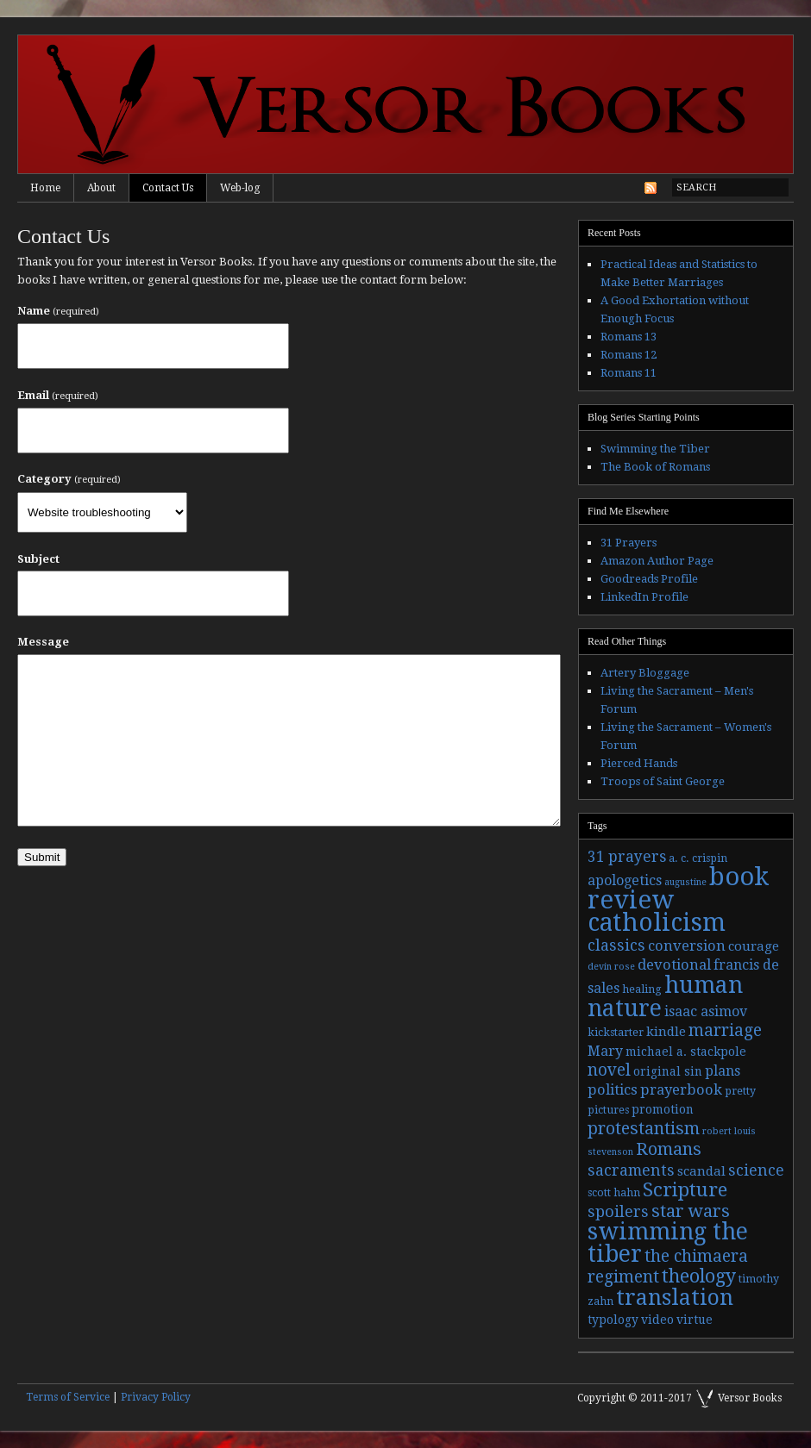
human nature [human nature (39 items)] (665, 996)
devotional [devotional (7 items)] (674, 965)
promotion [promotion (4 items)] (663, 1109)
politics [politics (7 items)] (613, 1090)
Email (57, 395)
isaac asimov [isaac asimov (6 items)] (705, 1011)
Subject (38, 558)
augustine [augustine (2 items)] (685, 882)
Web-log (240, 188)
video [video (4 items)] (657, 1319)
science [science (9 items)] (756, 1170)
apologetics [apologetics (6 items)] (625, 880)
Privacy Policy (156, 1397)
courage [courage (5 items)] (753, 946)
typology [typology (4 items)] (613, 1319)
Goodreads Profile (649, 578)
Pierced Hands (638, 763)
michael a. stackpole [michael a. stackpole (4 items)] (686, 1051)
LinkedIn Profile (644, 596)
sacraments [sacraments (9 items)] (631, 1170)
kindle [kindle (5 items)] (666, 1031)
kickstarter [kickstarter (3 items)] (616, 1033)
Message (43, 641)
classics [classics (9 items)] (616, 945)
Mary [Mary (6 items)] (605, 1051)
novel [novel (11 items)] (609, 1070)
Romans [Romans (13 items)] (668, 1149)
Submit (42, 857)
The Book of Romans (655, 466)
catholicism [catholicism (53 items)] (657, 922)
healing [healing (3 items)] (642, 989)
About (101, 188)
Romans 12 (628, 354)
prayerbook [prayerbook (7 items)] (681, 1090)
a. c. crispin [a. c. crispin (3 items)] (698, 858)
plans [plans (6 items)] (722, 1071)
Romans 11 (628, 372)
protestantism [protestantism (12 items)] (644, 1129)
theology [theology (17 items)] (699, 1276)
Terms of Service (68, 1397)
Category (69, 478)
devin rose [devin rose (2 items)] (611, 966)
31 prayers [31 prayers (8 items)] (627, 856)
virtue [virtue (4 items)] (694, 1319)
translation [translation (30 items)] (674, 1297)
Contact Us (167, 188)
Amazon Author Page (657, 560)
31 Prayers (628, 542)
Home (45, 188)
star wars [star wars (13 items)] (690, 1211)
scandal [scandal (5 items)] (701, 1171)
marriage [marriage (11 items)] (725, 1030)
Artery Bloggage (644, 672)
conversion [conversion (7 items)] (687, 946)
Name (58, 310)
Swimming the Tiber (655, 448)
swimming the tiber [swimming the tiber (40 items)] (668, 1242)
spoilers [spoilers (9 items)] (618, 1211)
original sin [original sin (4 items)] (667, 1071)
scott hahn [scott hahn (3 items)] (614, 1193)
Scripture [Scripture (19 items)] (685, 1189)
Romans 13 (628, 336)
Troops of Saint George (662, 781)
